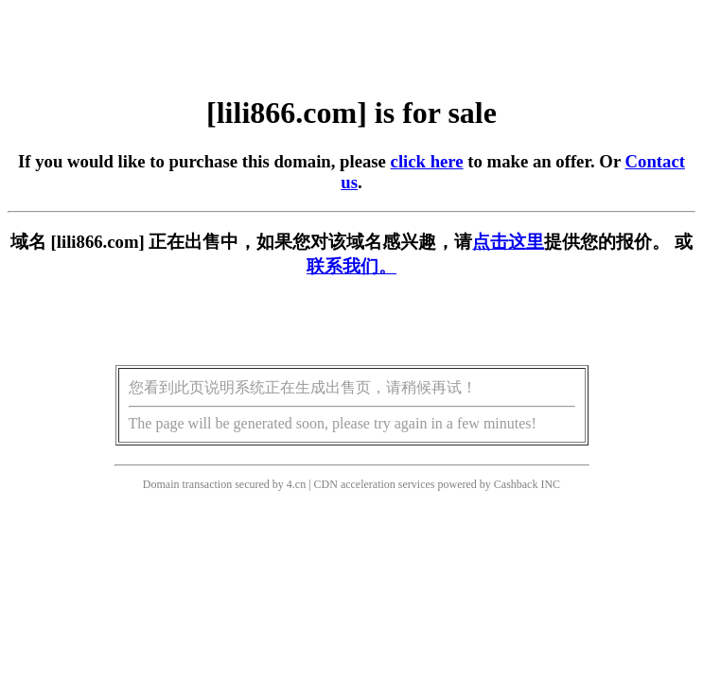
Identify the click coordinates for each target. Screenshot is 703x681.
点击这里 (508, 242)
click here (427, 161)
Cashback (516, 484)
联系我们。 (351, 266)
